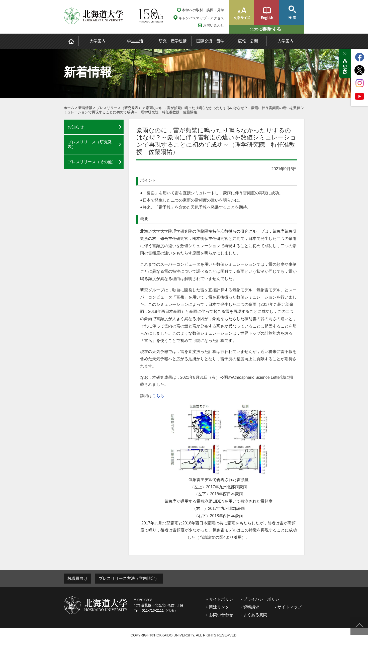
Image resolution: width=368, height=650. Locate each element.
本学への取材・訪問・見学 (203, 10)
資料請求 (251, 607)
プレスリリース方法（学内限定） (129, 578)
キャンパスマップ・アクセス (201, 18)
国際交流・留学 (210, 41)
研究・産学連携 (173, 41)
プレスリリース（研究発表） (119, 108)
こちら (158, 396)
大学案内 (97, 41)
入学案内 (286, 41)
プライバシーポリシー (263, 599)
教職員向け (77, 578)
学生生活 (135, 41)
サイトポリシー (223, 599)
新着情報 (85, 108)
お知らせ (76, 127)
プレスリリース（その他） (92, 162)
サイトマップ (290, 607)
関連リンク (219, 607)
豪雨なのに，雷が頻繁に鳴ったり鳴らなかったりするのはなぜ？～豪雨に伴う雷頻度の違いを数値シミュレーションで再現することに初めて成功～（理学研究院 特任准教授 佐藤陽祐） (184, 110)
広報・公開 (248, 41)
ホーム (69, 108)
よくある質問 (255, 615)
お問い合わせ (213, 25)
